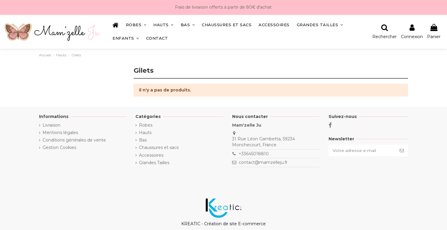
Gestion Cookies (59, 147)
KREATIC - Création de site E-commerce (223, 223)
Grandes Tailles (154, 162)
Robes (145, 125)
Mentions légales (60, 132)
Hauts (145, 132)
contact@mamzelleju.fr (262, 162)
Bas (143, 140)
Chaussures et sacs (159, 147)
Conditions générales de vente (74, 140)
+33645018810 (253, 153)
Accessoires (151, 155)
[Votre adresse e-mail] (362, 150)
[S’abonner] (402, 150)
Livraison (51, 125)
